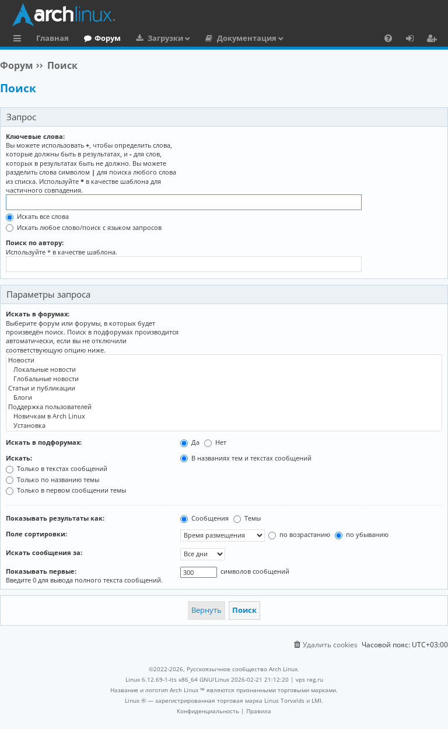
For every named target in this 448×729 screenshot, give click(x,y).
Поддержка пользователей (224, 406)
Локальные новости (224, 369)
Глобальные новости (224, 378)
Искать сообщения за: (44, 552)
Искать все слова (37, 216)
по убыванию (361, 534)
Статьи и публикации (224, 388)
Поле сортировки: (36, 533)
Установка (224, 425)
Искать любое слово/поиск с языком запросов (84, 227)
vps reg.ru (309, 679)
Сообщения (204, 518)
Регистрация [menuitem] (434, 40)
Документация (246, 38)
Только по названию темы (52, 479)
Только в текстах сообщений (56, 468)
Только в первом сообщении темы (66, 490)
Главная (52, 38)
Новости (224, 360)
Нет (215, 442)
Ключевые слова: (35, 136)
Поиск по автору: (35, 242)
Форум (107, 38)
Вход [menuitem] (414, 40)
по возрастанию (299, 534)
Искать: (19, 458)
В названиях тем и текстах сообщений (246, 458)
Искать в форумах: (37, 313)
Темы (247, 518)
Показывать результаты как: (55, 518)
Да (190, 442)
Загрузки (165, 38)
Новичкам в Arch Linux (224, 416)
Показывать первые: (41, 571)
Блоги (224, 397)
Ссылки (19, 40)
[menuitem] (388, 38)
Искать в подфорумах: (44, 442)
